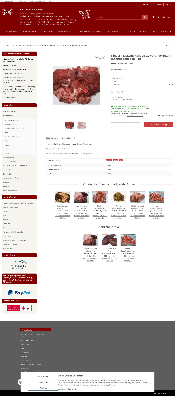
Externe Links (8, 248)
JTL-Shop (163, 393)
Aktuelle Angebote (11, 120)
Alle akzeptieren (43, 376)
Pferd (7, 153)
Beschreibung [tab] (52, 138)
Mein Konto (157, 4)
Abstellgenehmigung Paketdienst (15, 240)
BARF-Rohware (8, 115)
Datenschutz (72, 389)
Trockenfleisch (8, 170)
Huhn (7, 145)
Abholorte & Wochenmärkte (13, 232)
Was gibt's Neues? (9, 111)
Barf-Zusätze (7, 174)
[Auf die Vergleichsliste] (97, 58)
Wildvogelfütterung (10, 190)
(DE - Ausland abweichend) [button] (135, 116)
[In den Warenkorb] (47, 53)
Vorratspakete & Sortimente (15, 129)
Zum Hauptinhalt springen (10, 1)
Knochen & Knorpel (12, 137)
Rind (6, 133)
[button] (153, 17)
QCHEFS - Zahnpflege (11, 178)
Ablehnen (43, 388)
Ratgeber (6, 186)
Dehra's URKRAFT (9, 162)
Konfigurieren (43, 382)
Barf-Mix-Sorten (11, 124)
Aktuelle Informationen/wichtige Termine (18, 203)
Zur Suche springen (27, 1)
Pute (6, 149)
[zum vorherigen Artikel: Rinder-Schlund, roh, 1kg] (171, 45)
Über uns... (7, 224)
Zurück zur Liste (8, 45)
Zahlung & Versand (10, 228)
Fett (6, 141)
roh (121, 160)
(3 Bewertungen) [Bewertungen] (122, 63)
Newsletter (7, 236)
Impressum (62, 389)
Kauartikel (6, 182)
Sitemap (168, 4)
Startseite (146, 4)
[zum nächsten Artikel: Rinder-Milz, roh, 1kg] (166, 45)
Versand (129, 99)
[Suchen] (119, 17)
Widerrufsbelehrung (10, 207)
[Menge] (125, 124)
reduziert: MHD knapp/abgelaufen (16, 166)
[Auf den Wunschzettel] (102, 58)
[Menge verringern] (113, 124)
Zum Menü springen (43, 1)
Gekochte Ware (8, 157)
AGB (4, 215)
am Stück (117, 81)
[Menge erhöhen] (137, 124)
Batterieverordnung (10, 244)
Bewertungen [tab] (68, 138)
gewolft (143, 84)
